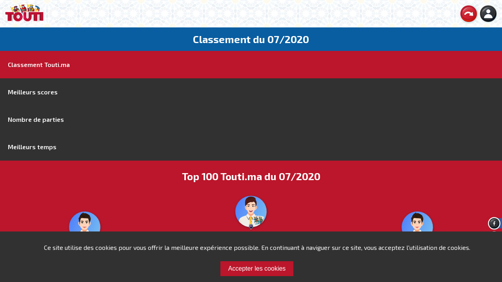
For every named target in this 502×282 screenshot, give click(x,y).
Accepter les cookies (257, 268)
